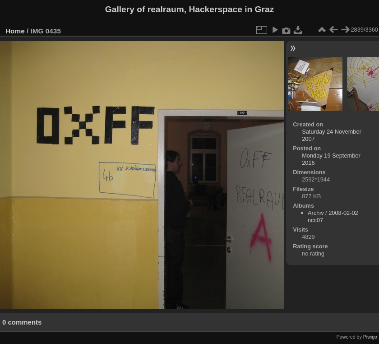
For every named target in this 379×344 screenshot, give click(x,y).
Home (15, 31)
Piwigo (370, 336)
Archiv (316, 212)
